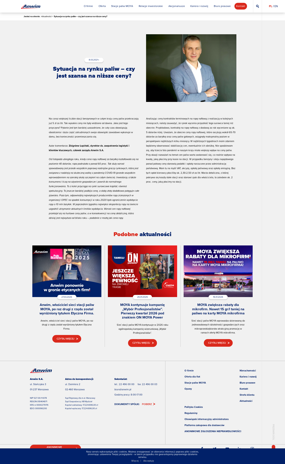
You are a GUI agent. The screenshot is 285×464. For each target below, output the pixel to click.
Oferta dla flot (192, 376)
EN (276, 6)
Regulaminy (191, 413)
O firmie (189, 370)
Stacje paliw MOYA (195, 382)
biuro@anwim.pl (122, 389)
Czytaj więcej (65, 338)
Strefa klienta (247, 395)
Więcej (135, 460)
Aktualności (46, 16)
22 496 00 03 (149, 384)
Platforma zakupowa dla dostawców (204, 425)
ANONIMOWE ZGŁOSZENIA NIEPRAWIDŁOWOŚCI (213, 431)
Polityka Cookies (194, 407)
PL (270, 6)
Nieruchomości (248, 370)
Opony (188, 388)
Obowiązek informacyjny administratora (207, 419)
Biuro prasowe (247, 382)
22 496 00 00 (126, 384)
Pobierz (147, 404)
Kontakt (244, 388)
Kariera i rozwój (248, 376)
